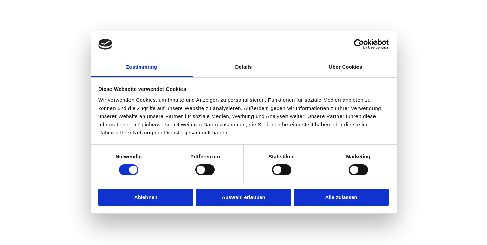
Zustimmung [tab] (141, 67)
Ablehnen (145, 197)
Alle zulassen (341, 197)
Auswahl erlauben (243, 197)
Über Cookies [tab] (345, 67)
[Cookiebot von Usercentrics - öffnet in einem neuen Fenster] (359, 44)
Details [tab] (243, 67)
